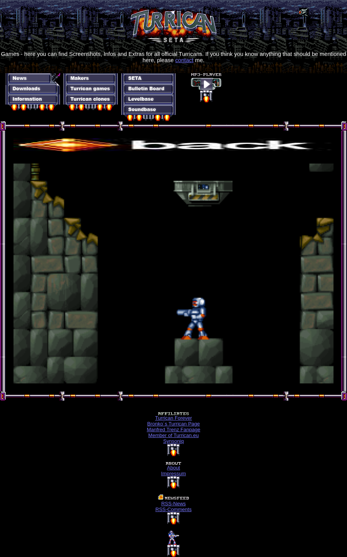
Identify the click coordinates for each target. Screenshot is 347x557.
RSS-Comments (173, 509)
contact (184, 60)
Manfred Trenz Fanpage (173, 429)
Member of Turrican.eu (173, 435)
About (173, 468)
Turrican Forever (173, 418)
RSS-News (173, 503)
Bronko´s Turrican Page (173, 424)
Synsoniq (173, 441)
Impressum (173, 473)
